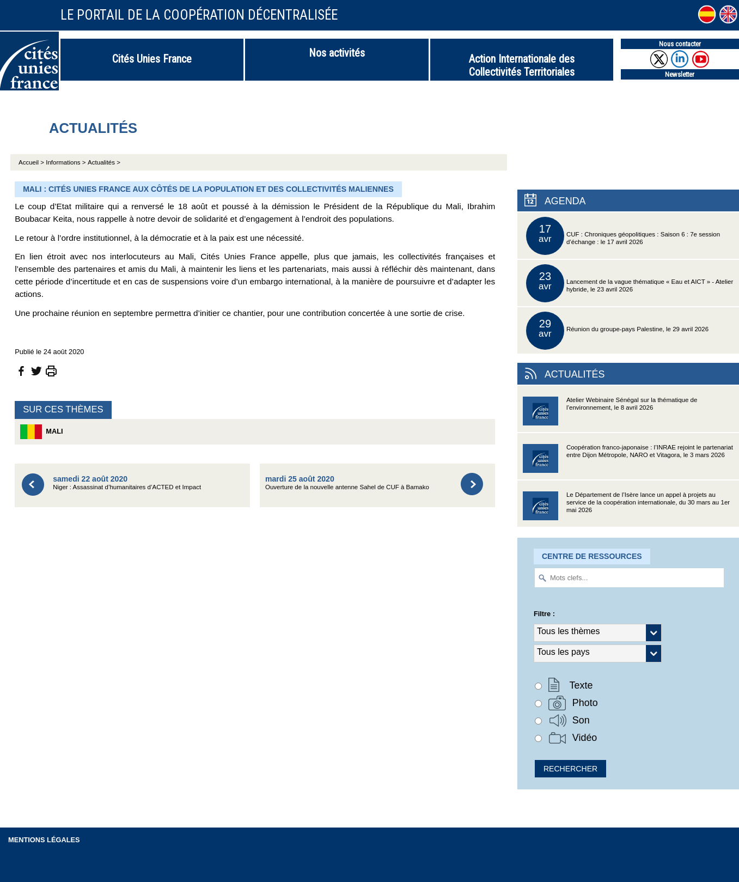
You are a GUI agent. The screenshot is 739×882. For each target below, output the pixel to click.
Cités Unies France (152, 58)
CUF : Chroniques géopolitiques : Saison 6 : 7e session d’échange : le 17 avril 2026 (623, 236)
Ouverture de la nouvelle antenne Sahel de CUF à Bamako (347, 482)
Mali (41, 431)
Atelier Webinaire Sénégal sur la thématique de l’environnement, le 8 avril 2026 (610, 414)
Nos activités (337, 52)
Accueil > (32, 162)
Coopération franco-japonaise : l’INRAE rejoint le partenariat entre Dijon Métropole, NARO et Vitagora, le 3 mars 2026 (628, 461)
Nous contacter (680, 44)
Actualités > (104, 162)
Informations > (65, 162)
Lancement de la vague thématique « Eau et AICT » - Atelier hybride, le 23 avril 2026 (629, 283)
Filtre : (544, 614)
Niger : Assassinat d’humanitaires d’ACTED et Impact (127, 482)
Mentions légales (44, 840)
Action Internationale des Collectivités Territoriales (522, 65)
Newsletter (679, 74)
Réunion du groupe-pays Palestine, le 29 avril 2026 (617, 331)
